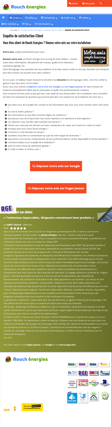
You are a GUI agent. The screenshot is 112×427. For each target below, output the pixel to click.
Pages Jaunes (34, 344)
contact (40, 376)
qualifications (76, 357)
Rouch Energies (10, 366)
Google (49, 344)
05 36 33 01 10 (15, 376)
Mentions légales (12, 383)
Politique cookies (29, 383)
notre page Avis (67, 344)
